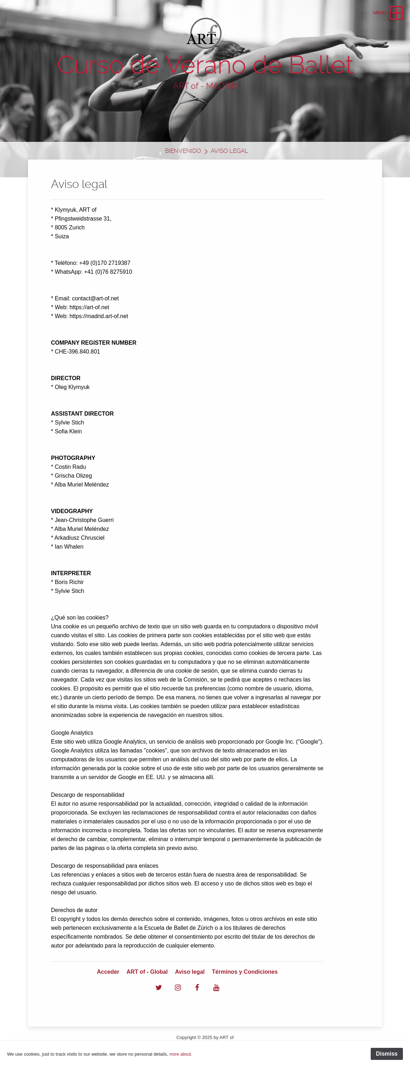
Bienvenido (183, 150)
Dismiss (387, 1054)
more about (180, 1054)
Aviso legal (229, 150)
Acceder (108, 972)
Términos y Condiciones (245, 972)
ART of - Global (146, 972)
